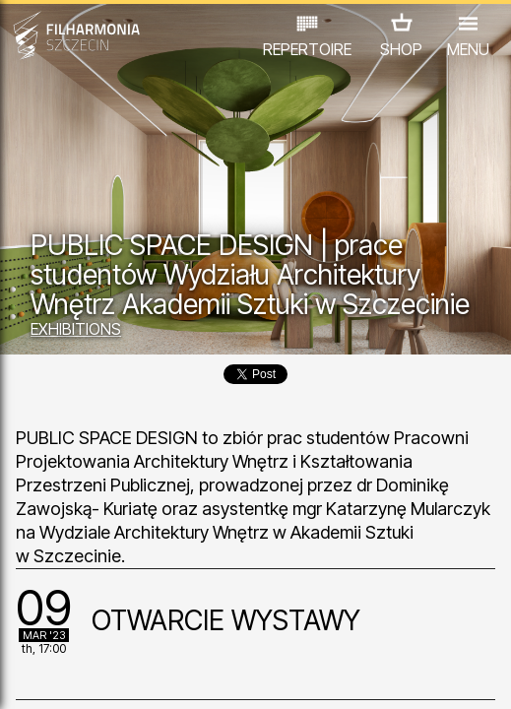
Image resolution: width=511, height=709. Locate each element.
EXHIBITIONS (76, 329)
